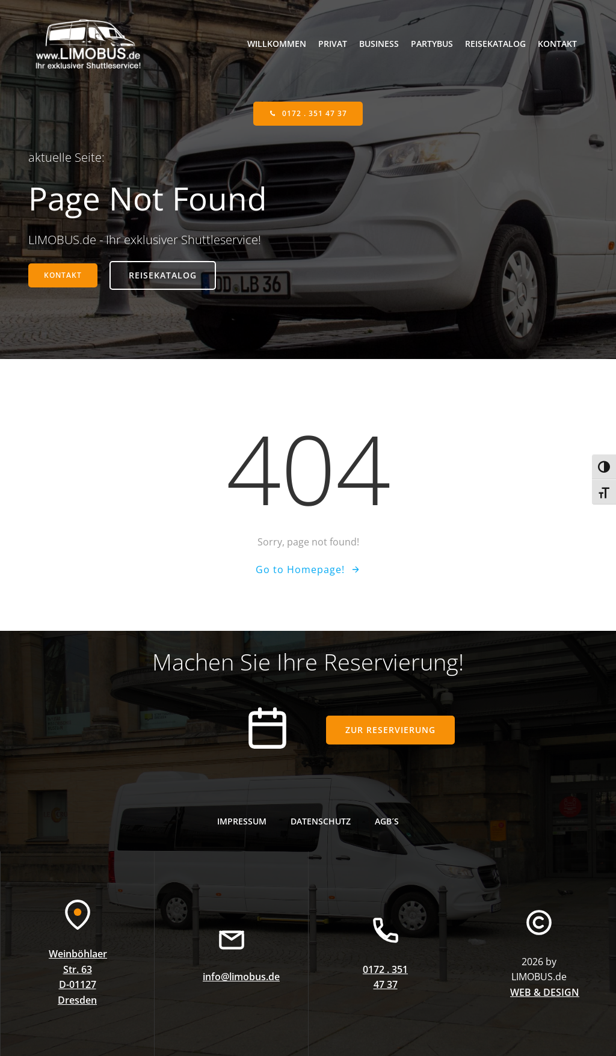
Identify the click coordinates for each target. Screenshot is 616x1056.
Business (379, 43)
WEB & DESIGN (544, 992)
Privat (332, 43)
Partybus (432, 43)
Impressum (241, 821)
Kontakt (557, 43)
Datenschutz (321, 821)
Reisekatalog (495, 43)
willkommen (276, 43)
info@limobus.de (241, 976)
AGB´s (387, 821)
